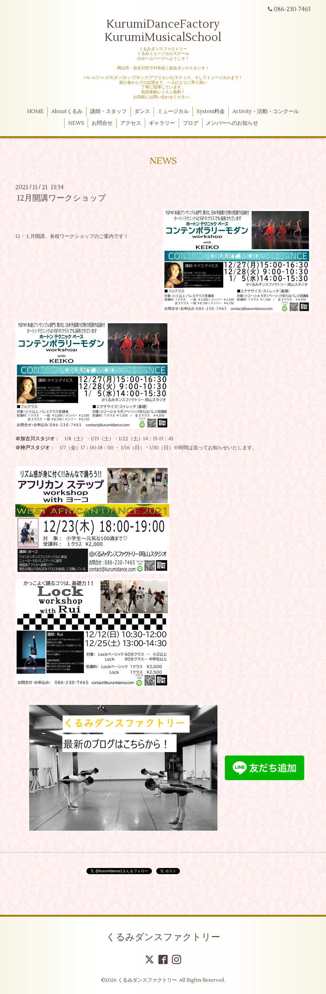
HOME (35, 111)
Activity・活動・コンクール (266, 111)
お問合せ (102, 123)
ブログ (190, 123)
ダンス (142, 111)
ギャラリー (162, 123)
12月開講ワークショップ (61, 198)
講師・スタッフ (108, 111)
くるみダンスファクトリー (163, 937)
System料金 (211, 111)
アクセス (130, 123)
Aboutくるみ (66, 111)
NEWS (76, 123)
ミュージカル (173, 111)
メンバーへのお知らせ (232, 123)
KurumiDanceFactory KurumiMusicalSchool (163, 31)
